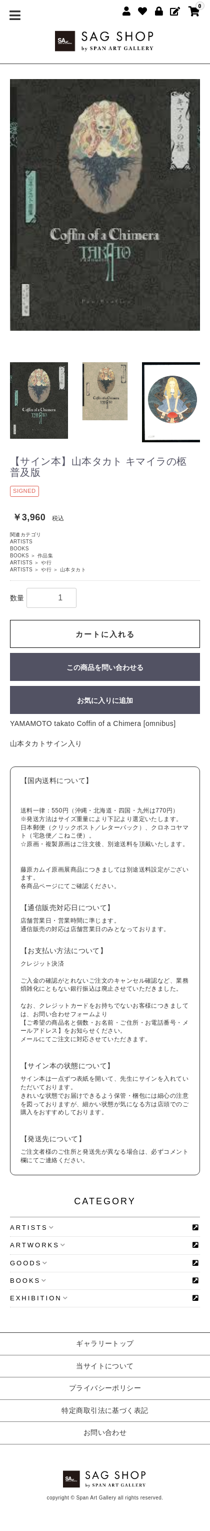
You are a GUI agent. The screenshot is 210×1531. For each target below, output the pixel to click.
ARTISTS (21, 541)
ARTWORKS (38, 1245)
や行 (46, 562)
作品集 (45, 555)
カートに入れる (105, 634)
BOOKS (19, 548)
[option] (105, 205)
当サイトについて (105, 1366)
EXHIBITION (39, 1298)
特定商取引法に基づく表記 (105, 1410)
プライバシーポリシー (105, 1388)
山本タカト (73, 569)
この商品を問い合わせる (105, 667)
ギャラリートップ (105, 1343)
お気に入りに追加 (105, 700)
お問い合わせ (105, 1432)
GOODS (29, 1263)
